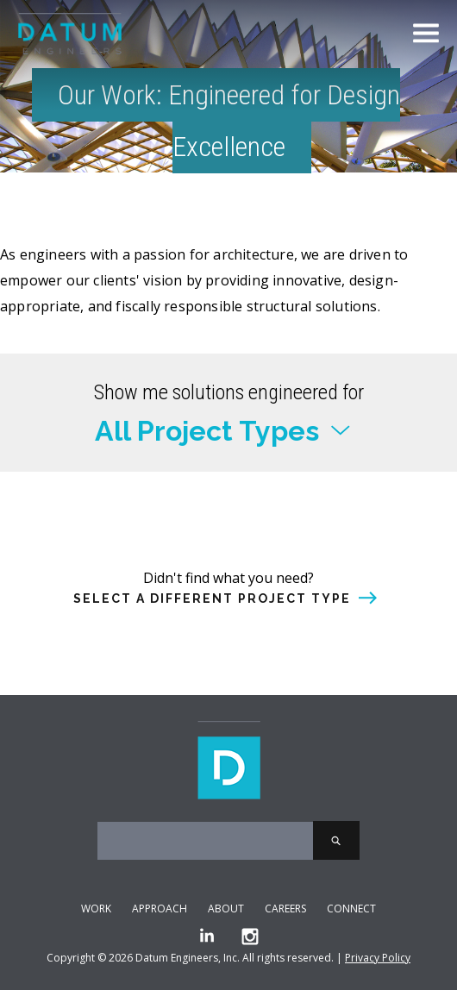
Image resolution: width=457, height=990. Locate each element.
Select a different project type (212, 598)
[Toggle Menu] (426, 34)
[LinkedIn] (207, 937)
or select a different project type (228, 560)
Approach (159, 908)
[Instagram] (250, 937)
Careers (285, 908)
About (226, 908)
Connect (351, 908)
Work (96, 908)
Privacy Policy (377, 957)
